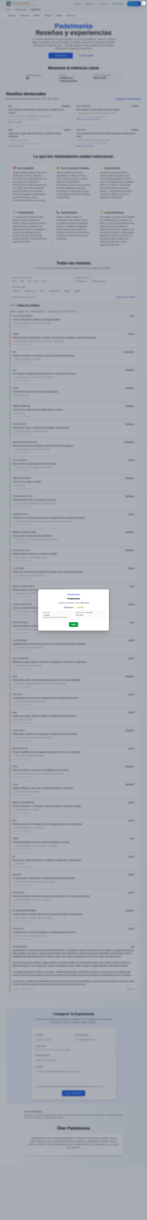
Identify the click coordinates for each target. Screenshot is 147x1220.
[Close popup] (144, 3)
